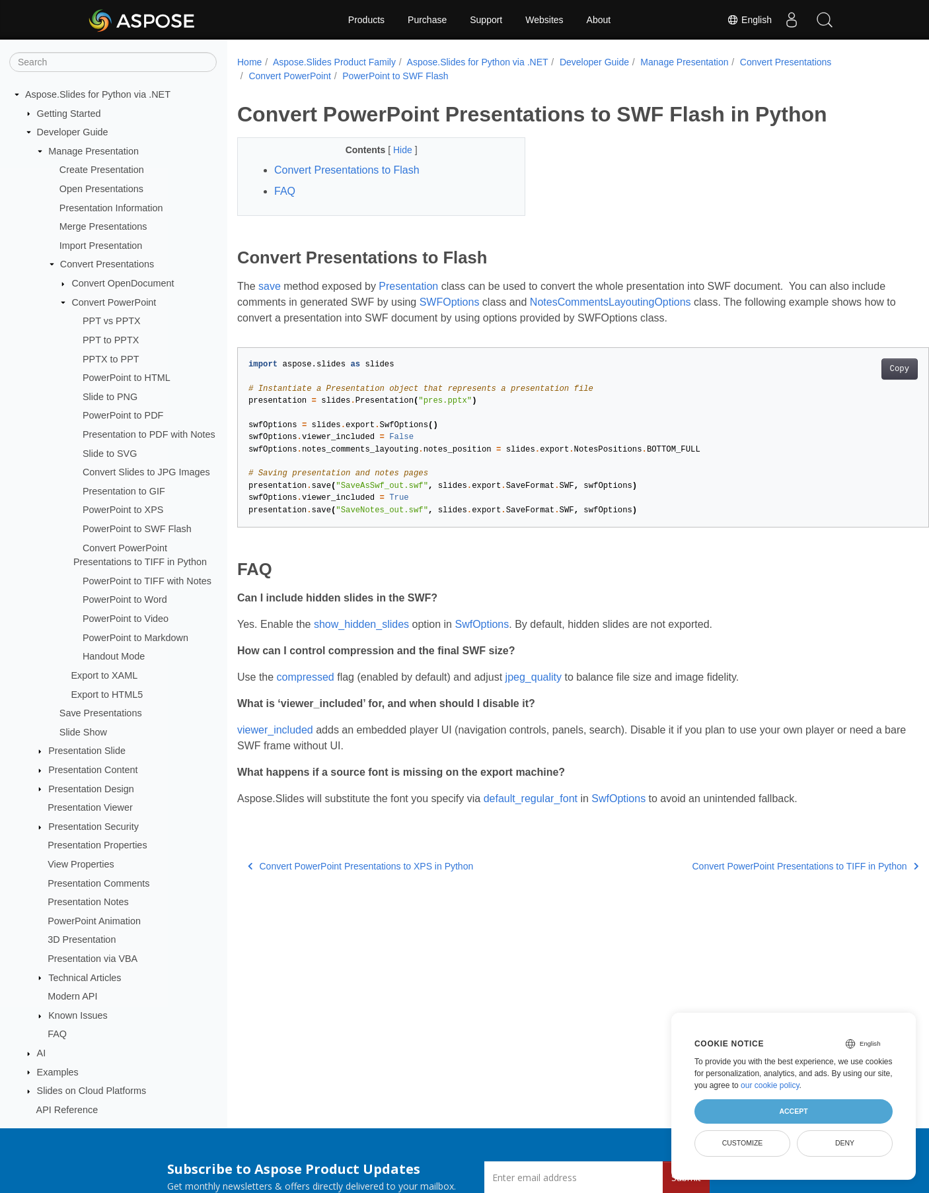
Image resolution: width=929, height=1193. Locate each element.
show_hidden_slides (361, 624)
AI (41, 1053)
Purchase (427, 20)
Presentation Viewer (90, 807)
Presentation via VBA (92, 958)
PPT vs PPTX (112, 321)
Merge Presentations (103, 226)
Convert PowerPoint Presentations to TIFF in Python (757, 866)
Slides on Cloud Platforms (92, 1090)
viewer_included (275, 729)
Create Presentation (101, 169)
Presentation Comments (98, 883)
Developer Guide (72, 132)
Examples (58, 1072)
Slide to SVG (110, 453)
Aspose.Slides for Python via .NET (97, 94)
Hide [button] (394, 150)
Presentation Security (93, 826)
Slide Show (83, 732)
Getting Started (69, 113)
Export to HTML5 (107, 694)
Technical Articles (84, 977)
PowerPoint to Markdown (135, 637)
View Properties (81, 864)
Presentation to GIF (124, 491)
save (269, 286)
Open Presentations (101, 189)
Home (249, 62)
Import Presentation (101, 245)
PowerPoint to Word (125, 599)
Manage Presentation (93, 151)
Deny (844, 1143)
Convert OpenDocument (122, 283)
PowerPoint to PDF (123, 415)
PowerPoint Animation (94, 921)
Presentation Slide (87, 750)
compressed (305, 677)
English (749, 20)
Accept (793, 1111)
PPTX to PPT (111, 359)
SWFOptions (486, 302)
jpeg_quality (533, 677)
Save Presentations (100, 713)
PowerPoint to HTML (126, 377)
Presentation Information (111, 208)
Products (366, 20)
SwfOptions (482, 624)
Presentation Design (91, 789)
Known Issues (78, 1015)
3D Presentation (82, 939)
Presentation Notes (88, 902)
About (599, 20)
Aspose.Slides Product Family (334, 62)
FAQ (57, 1034)
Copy (851, 369)
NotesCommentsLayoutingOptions (646, 302)
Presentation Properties (97, 845)
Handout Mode (114, 656)
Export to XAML (104, 675)
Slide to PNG (110, 397)
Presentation (408, 286)
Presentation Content (92, 770)
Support (486, 20)
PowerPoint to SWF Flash (137, 529)
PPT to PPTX (111, 340)
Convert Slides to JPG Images (146, 472)
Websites (544, 20)
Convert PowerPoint (113, 302)
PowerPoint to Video (125, 618)
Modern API (72, 996)
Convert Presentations (107, 264)
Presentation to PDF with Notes (149, 434)
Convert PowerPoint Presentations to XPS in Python (360, 866)
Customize (742, 1143)
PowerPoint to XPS (123, 509)
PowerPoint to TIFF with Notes (147, 581)
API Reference (67, 1110)
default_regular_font (530, 798)
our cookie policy (770, 1085)
